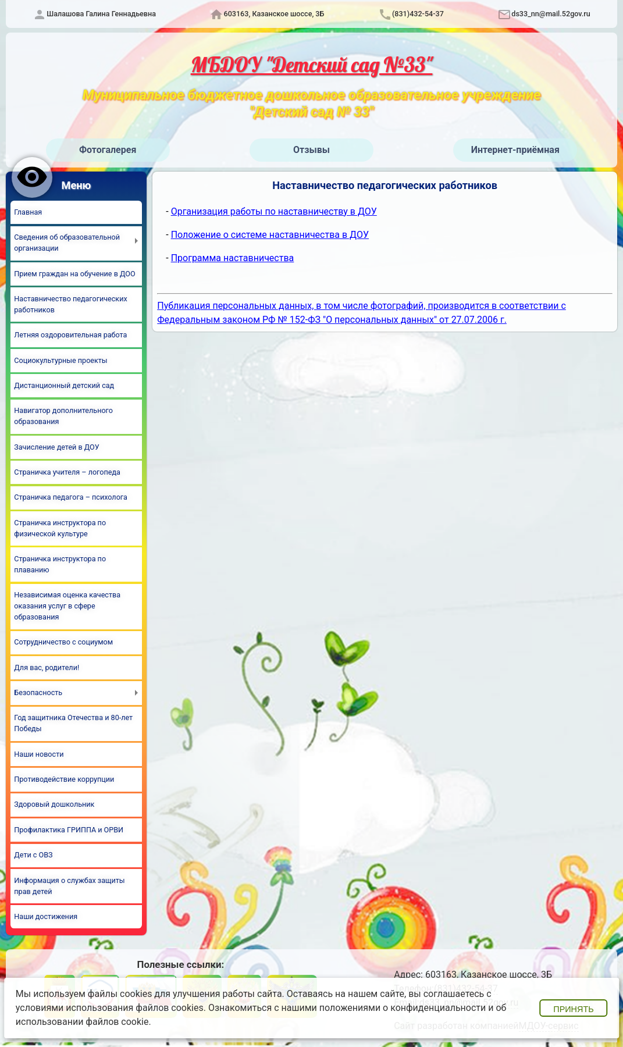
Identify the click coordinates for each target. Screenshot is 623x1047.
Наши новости (38, 754)
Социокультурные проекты (60, 360)
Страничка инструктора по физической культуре (60, 528)
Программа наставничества (232, 257)
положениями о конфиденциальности (402, 1007)
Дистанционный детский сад (64, 385)
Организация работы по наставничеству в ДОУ (274, 211)
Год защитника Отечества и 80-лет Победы (73, 723)
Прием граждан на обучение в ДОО (74, 273)
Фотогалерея (107, 149)
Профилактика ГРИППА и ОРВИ (68, 829)
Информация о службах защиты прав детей (69, 886)
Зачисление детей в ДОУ (56, 447)
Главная (28, 212)
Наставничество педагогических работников (70, 304)
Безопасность (38, 692)
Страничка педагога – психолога (70, 497)
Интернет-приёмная (515, 149)
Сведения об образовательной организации (67, 242)
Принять (573, 1009)
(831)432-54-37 (418, 13)
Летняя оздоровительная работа (70, 334)
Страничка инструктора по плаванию (60, 564)
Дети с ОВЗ (33, 854)
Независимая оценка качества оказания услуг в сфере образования (67, 605)
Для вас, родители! (46, 667)
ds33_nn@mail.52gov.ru (550, 13)
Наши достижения (45, 916)
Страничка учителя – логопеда (67, 472)
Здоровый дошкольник (54, 804)
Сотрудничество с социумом (63, 642)
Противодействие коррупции (64, 779)
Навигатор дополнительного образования (63, 416)
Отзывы (311, 149)
